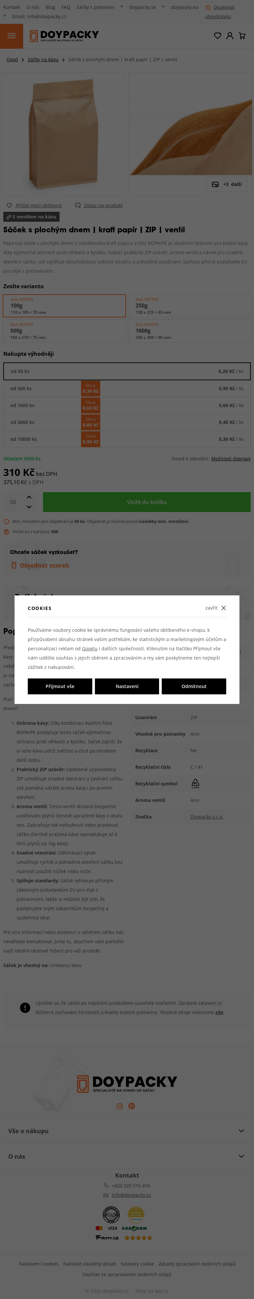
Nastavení (127, 686)
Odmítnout (194, 686)
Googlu (90, 648)
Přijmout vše (60, 686)
